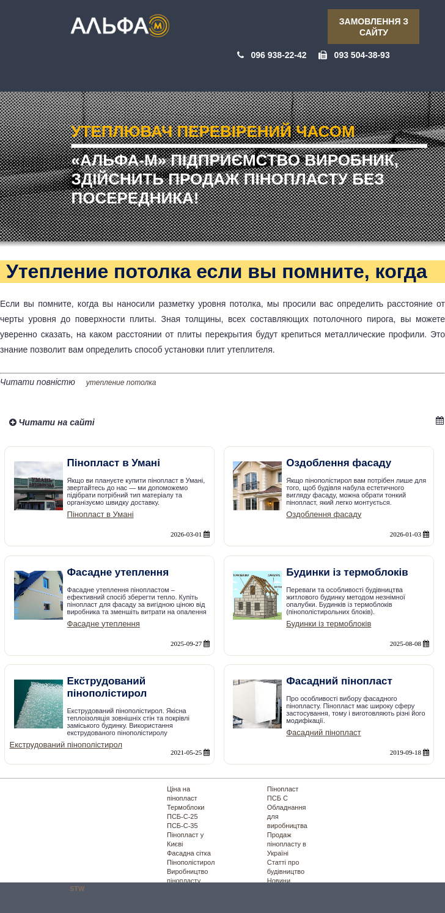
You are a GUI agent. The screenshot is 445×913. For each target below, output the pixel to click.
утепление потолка (121, 382)
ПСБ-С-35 (182, 825)
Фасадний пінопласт (323, 732)
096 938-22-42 (278, 55)
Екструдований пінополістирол (66, 744)
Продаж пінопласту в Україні (286, 844)
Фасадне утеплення (103, 623)
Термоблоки (185, 807)
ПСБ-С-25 (182, 816)
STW (77, 888)
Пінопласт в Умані (100, 514)
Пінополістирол (191, 862)
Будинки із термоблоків (328, 623)
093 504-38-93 (362, 55)
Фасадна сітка (189, 853)
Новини (278, 880)
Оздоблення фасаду (323, 514)
